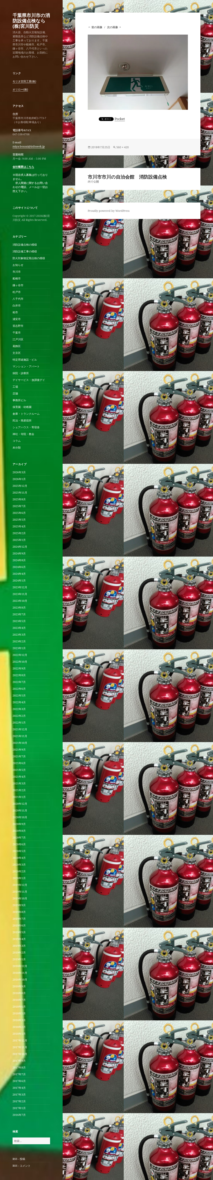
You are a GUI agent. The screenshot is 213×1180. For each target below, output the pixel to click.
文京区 (17, 353)
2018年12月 (20, 966)
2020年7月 (19, 837)
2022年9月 (19, 668)
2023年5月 (19, 621)
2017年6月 (19, 1081)
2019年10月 (20, 898)
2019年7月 (19, 918)
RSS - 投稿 (19, 1159)
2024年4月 (19, 574)
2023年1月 (19, 648)
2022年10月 (20, 661)
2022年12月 (20, 655)
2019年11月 (20, 891)
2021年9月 (19, 749)
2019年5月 (19, 932)
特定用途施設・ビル (25, 359)
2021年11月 (20, 736)
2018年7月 (19, 1000)
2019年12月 (20, 885)
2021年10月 (20, 743)
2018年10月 (20, 979)
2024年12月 (20, 546)
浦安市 (17, 319)
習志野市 (18, 326)
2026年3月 (19, 472)
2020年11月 (20, 810)
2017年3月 (19, 1094)
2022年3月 (19, 709)
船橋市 (17, 278)
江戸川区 (18, 339)
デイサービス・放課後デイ (29, 380)
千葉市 (17, 332)
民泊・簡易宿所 (22, 420)
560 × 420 (122, 147)
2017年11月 (20, 1047)
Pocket (120, 119)
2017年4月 (19, 1088)
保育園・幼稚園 (22, 407)
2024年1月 (19, 580)
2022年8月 (19, 675)
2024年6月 (19, 567)
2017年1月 (19, 1108)
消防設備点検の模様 (25, 244)
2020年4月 (19, 858)
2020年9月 (19, 824)
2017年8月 (19, 1067)
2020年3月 (19, 864)
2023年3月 (19, 634)
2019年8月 (19, 912)
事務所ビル (19, 400)
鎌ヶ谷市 (18, 285)
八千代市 (18, 299)
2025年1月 (19, 540)
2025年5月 (19, 519)
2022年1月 (19, 722)
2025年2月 (19, 533)
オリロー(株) (20, 89)
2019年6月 (19, 925)
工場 (15, 386)
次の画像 (112, 27)
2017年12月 (20, 1040)
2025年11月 (20, 492)
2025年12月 (20, 486)
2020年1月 (19, 878)
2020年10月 (20, 817)
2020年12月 (20, 803)
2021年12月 (20, 729)
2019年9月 (19, 905)
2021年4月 (19, 776)
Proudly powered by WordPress (109, 211)
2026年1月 (19, 479)
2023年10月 (20, 601)
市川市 (17, 271)
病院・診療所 (21, 373)
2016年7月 (19, 1115)
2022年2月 (19, 716)
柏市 (15, 312)
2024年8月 (19, 560)
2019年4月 (19, 939)
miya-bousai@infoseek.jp (29, 146)
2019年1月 (19, 959)
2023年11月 (20, 594)
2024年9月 (19, 553)
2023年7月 (19, 614)
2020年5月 (19, 851)
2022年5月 (19, 695)
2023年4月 (19, 628)
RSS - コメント (22, 1165)
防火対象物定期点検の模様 (29, 258)
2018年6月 (19, 1006)
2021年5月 (19, 770)
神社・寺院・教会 (23, 434)
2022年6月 (19, 688)
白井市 (17, 305)
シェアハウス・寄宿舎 (26, 427)
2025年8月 (19, 499)
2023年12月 (20, 587)
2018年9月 (19, 986)
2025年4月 (19, 526)
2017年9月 (19, 1061)
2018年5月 (19, 1013)
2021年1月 (19, 797)
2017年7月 (19, 1074)
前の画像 (96, 27)
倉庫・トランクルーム (26, 413)
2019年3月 (19, 946)
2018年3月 (19, 1020)
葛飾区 (17, 346)
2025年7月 (19, 506)
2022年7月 (19, 682)
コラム (17, 441)
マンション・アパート (26, 366)
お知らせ (18, 265)
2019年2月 (19, 952)
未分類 (17, 447)
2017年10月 (20, 1054)
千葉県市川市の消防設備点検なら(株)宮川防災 (31, 20)
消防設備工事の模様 (25, 251)
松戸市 (17, 292)
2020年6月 (19, 844)
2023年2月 (19, 641)
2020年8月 (19, 831)
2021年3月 (19, 783)
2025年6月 (19, 513)
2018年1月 (19, 1033)
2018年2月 (19, 1027)
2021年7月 (19, 756)
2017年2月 (19, 1101)
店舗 (15, 393)
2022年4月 (19, 702)
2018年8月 (19, 993)
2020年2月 (19, 871)
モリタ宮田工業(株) (24, 81)
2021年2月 (19, 790)
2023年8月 (19, 607)
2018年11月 (20, 973)
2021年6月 (19, 763)
